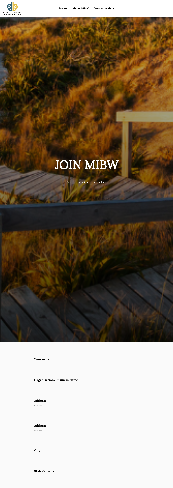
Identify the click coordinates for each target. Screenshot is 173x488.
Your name (42, 359)
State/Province (45, 471)
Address (40, 401)
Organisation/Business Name (56, 380)
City (37, 450)
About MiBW (80, 8)
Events (63, 8)
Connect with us (103, 8)
